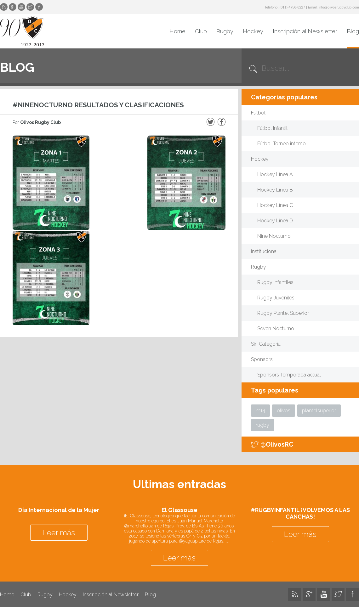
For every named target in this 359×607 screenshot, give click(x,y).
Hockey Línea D (275, 221)
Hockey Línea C (275, 205)
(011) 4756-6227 (292, 7)
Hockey (253, 31)
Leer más (59, 532)
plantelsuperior (319, 411)
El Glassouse (179, 510)
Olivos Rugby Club (22, 31)
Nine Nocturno (274, 236)
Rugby (224, 31)
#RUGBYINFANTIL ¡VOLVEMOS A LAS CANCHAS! (300, 513)
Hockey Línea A (275, 174)
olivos (283, 411)
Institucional (264, 251)
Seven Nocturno (275, 328)
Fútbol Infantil (272, 128)
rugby (262, 425)
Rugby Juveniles (275, 298)
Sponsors (262, 359)
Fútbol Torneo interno (281, 144)
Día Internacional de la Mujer (58, 510)
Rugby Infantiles (275, 282)
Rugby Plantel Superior (283, 313)
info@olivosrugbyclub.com (338, 7)
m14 (260, 411)
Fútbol (258, 113)
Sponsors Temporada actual (289, 375)
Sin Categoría (266, 344)
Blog (353, 31)
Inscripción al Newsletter (305, 31)
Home (177, 31)
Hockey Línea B (275, 190)
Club (201, 31)
